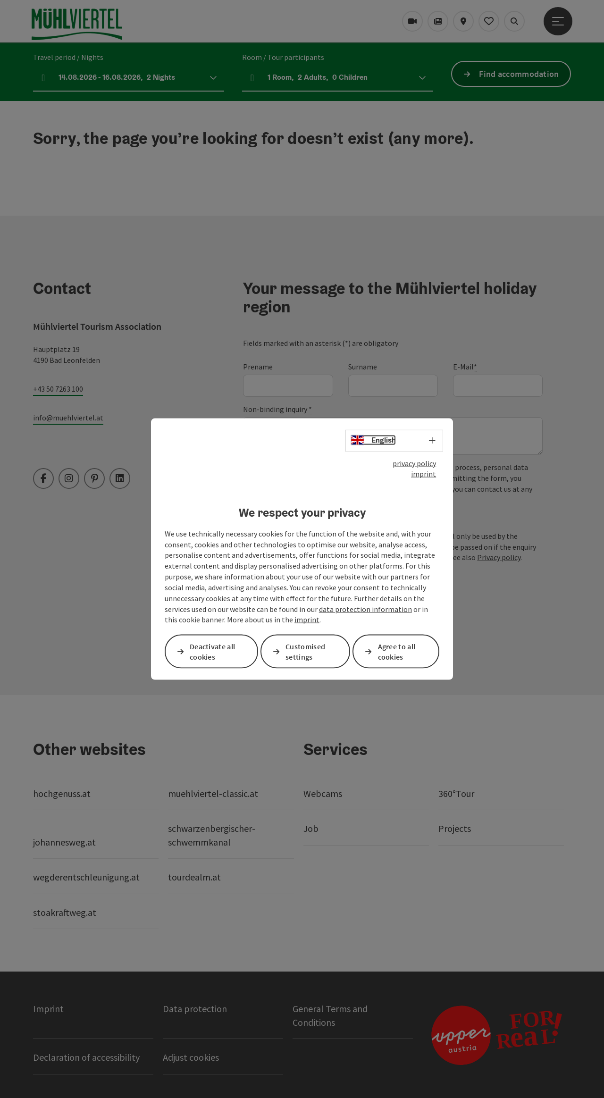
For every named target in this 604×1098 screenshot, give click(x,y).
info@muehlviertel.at (68, 417)
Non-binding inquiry (277, 409)
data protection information (365, 608)
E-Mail (465, 367)
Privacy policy (498, 557)
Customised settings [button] (305, 651)
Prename (258, 366)
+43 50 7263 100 (58, 389)
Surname (362, 366)
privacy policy (414, 463)
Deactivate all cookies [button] (212, 651)
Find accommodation (519, 73)
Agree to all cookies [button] (397, 651)
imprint (423, 473)
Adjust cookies (191, 1057)
